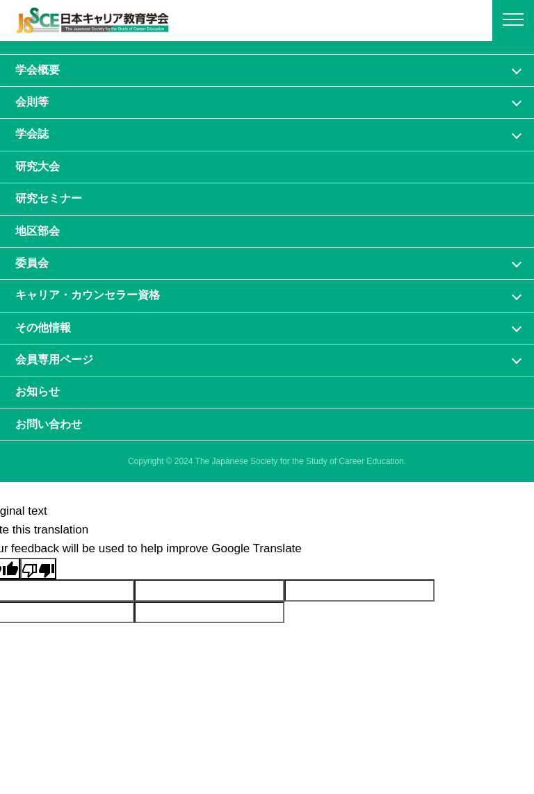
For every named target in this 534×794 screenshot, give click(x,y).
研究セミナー (48, 198)
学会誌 (32, 134)
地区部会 (37, 231)
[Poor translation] (38, 568)
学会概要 (37, 70)
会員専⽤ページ (54, 359)
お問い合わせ (48, 424)
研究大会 (37, 166)
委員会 (32, 263)
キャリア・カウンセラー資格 (87, 295)
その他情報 (43, 327)
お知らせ (37, 391)
